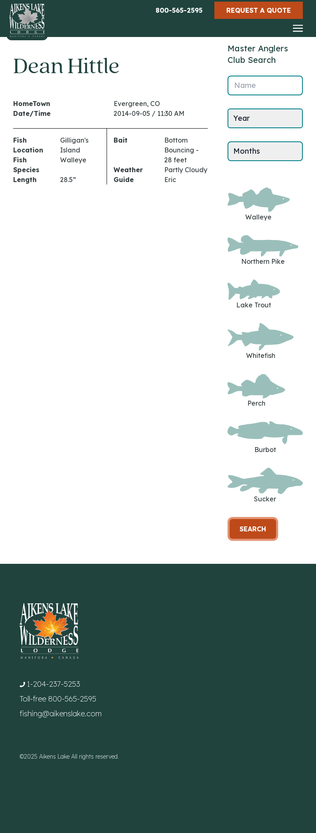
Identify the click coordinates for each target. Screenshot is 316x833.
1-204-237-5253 (53, 684)
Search (252, 529)
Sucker (265, 485)
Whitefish (260, 341)
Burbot (265, 437)
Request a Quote (258, 10)
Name (245, 85)
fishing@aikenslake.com (61, 713)
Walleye (259, 204)
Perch (256, 391)
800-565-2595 (179, 10)
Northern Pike (263, 250)
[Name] (265, 85)
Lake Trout (254, 294)
